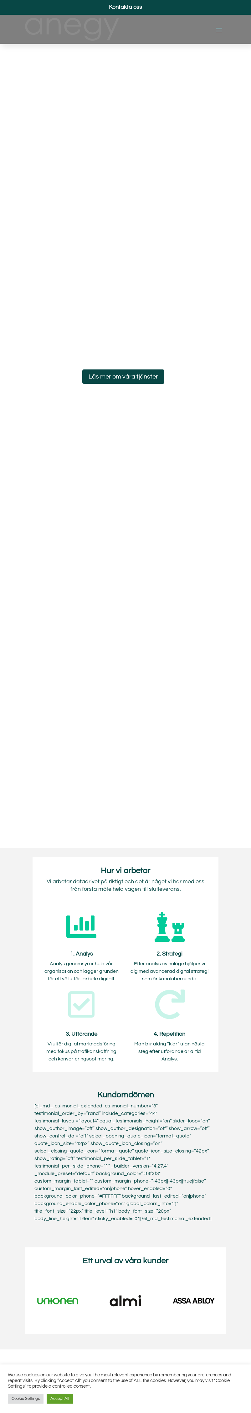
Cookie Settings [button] (26, 1398)
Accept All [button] (59, 1398)
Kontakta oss (125, 7)
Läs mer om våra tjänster (123, 377)
